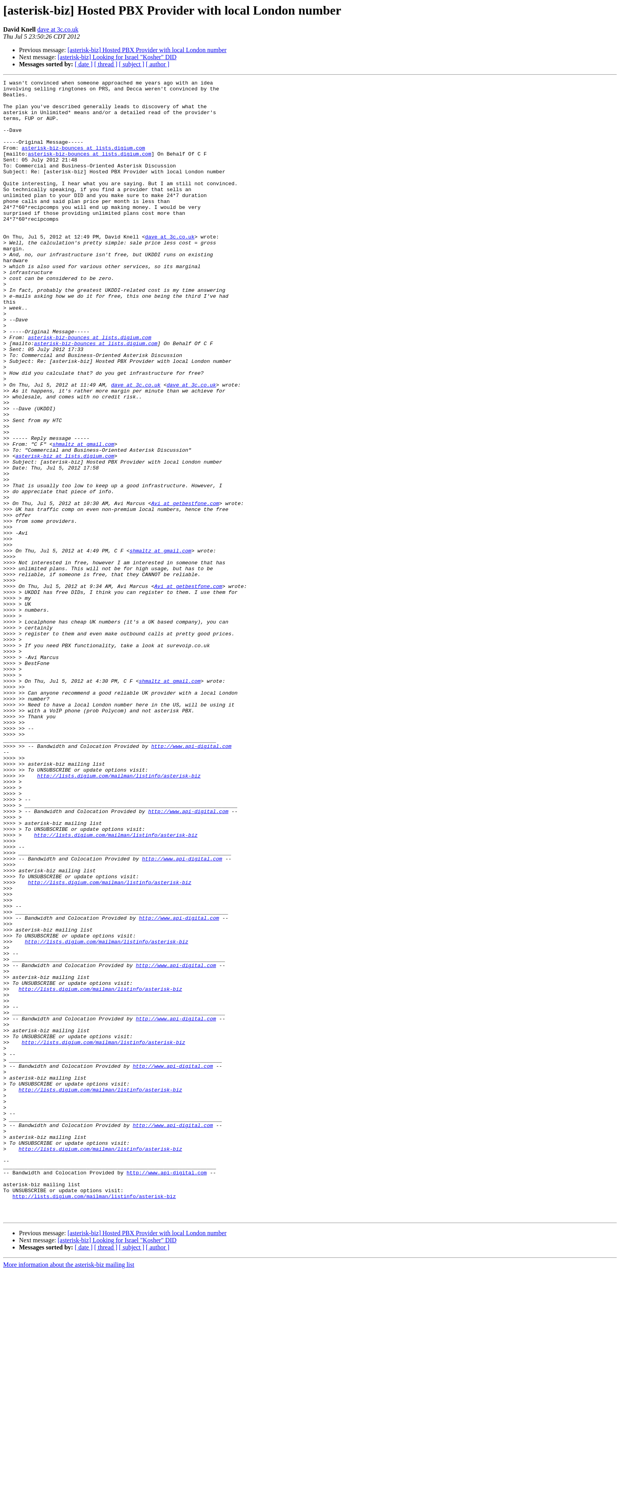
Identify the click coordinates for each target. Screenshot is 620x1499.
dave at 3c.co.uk (57, 29)
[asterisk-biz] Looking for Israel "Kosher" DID (117, 57)
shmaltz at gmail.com (83, 517)
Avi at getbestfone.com (185, 588)
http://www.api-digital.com (191, 879)
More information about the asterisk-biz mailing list (68, 1492)
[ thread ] (105, 64)
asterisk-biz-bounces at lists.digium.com (83, 161)
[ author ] (158, 64)
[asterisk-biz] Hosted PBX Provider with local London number (147, 50)
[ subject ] (131, 64)
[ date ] (84, 64)
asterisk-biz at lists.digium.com (64, 531)
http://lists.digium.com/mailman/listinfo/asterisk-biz (118, 915)
